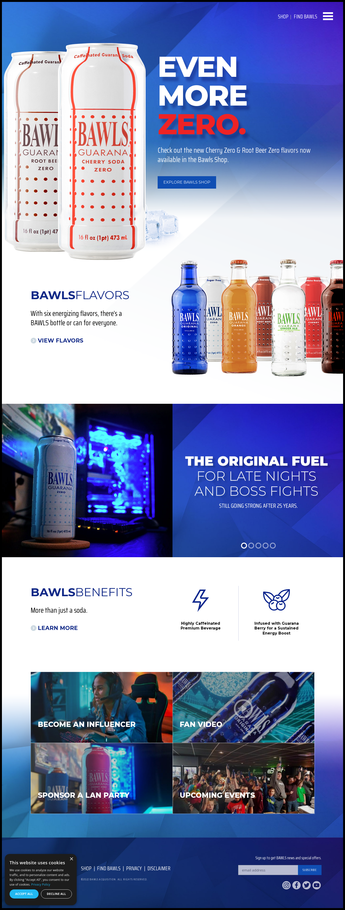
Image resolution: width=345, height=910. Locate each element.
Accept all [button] (24, 894)
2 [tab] (251, 546)
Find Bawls (109, 868)
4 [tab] (266, 546)
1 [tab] (244, 546)
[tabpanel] (172, 480)
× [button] (71, 859)
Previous (158, 613)
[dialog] (41, 879)
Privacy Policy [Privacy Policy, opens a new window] (40, 884)
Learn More (58, 628)
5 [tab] (273, 546)
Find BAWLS (305, 16)
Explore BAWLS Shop (186, 182)
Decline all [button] (56, 894)
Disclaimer (158, 868)
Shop (283, 16)
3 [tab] (258, 546)
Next (318, 613)
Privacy (134, 868)
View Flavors (60, 340)
